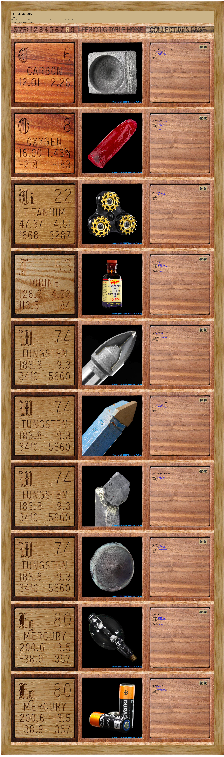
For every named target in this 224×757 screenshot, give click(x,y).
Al (159, 129)
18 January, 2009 (162, 619)
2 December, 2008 (163, 125)
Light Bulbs (161, 624)
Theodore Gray (159, 51)
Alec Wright (158, 686)
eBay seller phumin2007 (161, 121)
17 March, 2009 (162, 196)
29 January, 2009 (162, 54)
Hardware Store (159, 333)
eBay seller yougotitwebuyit (162, 262)
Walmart (158, 192)
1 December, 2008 (161, 53)
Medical (161, 271)
